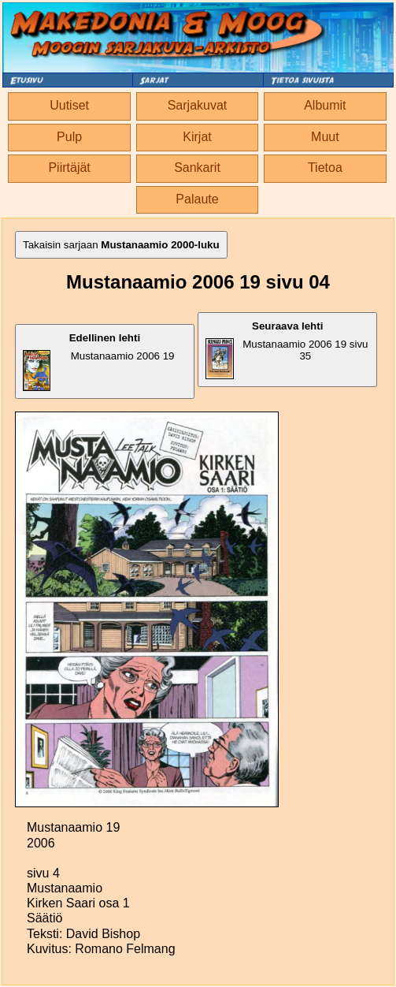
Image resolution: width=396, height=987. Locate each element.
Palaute (197, 199)
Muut (325, 136)
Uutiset (69, 105)
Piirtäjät (69, 167)
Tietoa (325, 167)
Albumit (325, 105)
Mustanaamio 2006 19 (99, 361)
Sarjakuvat (198, 105)
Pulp (69, 136)
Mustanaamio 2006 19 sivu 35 (286, 349)
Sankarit (197, 167)
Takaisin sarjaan (121, 245)
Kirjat (197, 136)
